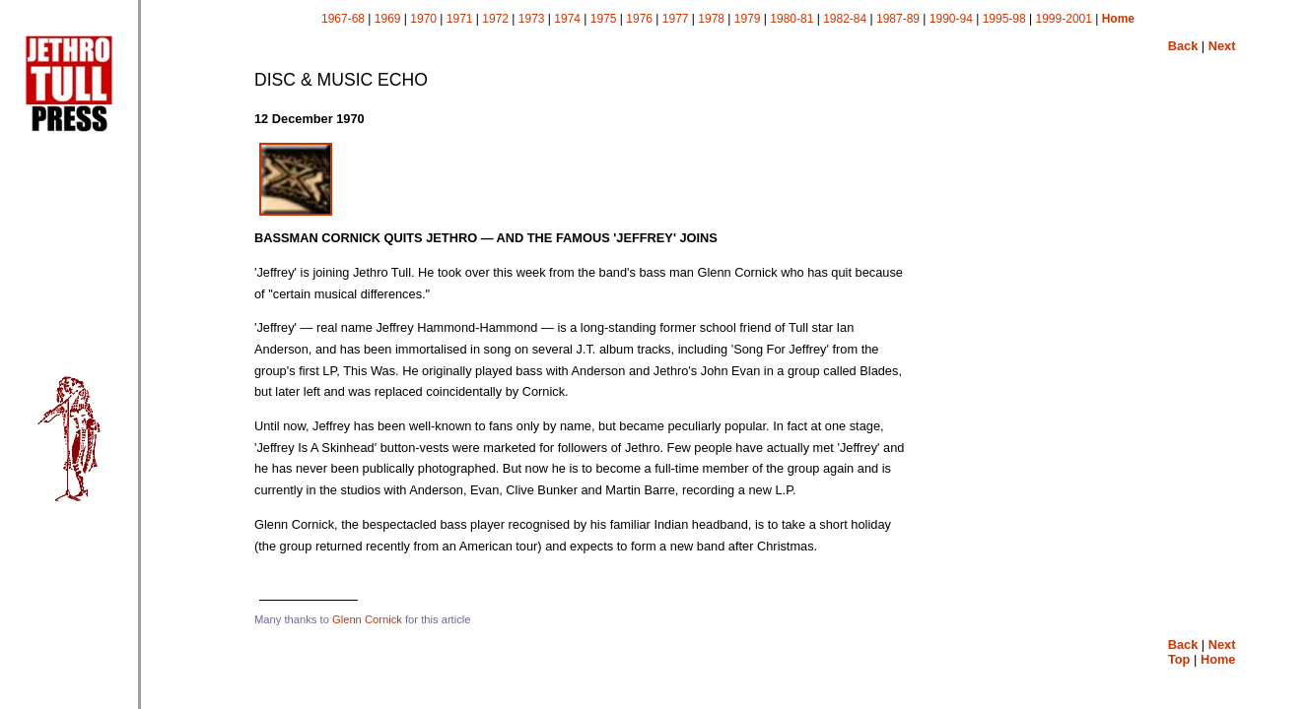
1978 (711, 19)
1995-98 (1004, 19)
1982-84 (844, 19)
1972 (495, 19)
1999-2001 (1064, 19)
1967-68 (343, 19)
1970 (423, 19)
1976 (639, 19)
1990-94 (951, 19)
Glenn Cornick (367, 619)
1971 (460, 19)
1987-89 (898, 19)
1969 (388, 19)
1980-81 (791, 19)
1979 (747, 19)
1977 (675, 19)
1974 (567, 19)
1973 (531, 19)
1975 (603, 19)
